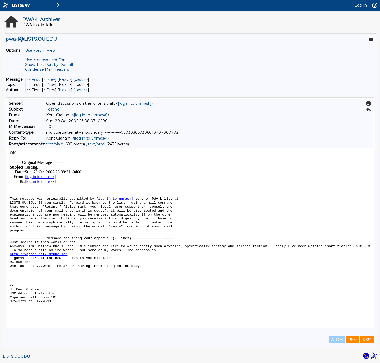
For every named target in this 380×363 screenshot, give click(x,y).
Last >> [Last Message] (81, 79)
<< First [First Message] (33, 79)
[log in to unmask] (134, 103)
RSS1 (352, 339)
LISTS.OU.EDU (16, 356)
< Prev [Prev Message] (49, 79)
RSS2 (367, 339)
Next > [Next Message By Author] (65, 90)
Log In (361, 5)
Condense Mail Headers (47, 69)
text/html (96, 144)
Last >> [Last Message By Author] (81, 90)
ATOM (337, 339)
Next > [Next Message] (65, 79)
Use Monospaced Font (46, 60)
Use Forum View (40, 50)
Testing (53, 109)
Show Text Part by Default (49, 64)
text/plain (54, 144)
